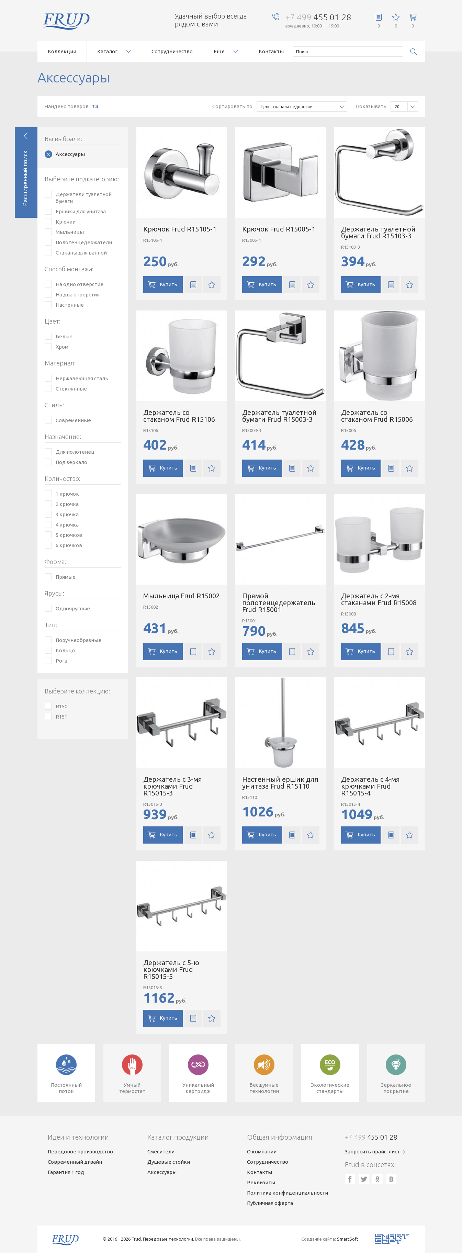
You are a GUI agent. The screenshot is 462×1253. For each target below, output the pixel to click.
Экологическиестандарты (330, 1088)
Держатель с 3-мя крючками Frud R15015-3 (172, 786)
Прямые (66, 577)
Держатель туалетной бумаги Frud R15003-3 (279, 415)
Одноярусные (73, 608)
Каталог (107, 51)
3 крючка (67, 514)
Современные (73, 420)
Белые (64, 336)
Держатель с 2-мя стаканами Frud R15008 (379, 599)
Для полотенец (75, 452)
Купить (168, 284)
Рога (61, 661)
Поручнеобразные (78, 640)
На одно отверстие (79, 284)
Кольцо (65, 650)
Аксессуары (70, 154)
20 (406, 107)
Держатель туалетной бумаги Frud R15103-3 (378, 232)
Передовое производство (80, 1151)
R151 (61, 717)
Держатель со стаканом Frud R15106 (179, 415)
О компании (262, 1151)
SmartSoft (347, 1239)
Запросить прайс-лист (372, 1151)
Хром (62, 347)
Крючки (66, 222)
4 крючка (67, 525)
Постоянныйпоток (66, 1088)
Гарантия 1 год (66, 1172)
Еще (219, 51)
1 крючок (67, 494)
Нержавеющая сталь (82, 378)
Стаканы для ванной (81, 253)
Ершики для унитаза (81, 211)
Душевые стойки (168, 1162)
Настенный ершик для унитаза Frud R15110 (280, 782)
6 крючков (69, 545)
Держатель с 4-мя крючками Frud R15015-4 (370, 786)
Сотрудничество (172, 51)
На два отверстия (78, 294)
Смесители (160, 1151)
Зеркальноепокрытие (396, 1088)
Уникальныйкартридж (198, 1088)
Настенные (70, 305)
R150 (61, 706)
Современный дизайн (75, 1162)
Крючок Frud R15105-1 (179, 229)
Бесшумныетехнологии (264, 1088)
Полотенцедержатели (84, 242)
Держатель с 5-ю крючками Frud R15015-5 (171, 969)
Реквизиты (261, 1182)
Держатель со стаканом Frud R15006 (377, 415)
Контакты (271, 51)
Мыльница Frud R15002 (181, 596)
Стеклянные (71, 389)
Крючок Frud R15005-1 (278, 229)
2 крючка (67, 504)
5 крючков (69, 535)
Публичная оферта (270, 1203)
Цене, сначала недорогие (304, 107)
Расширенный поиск (25, 178)
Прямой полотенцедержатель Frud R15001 (278, 602)
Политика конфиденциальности (287, 1193)
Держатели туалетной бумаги (84, 197)
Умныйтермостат (132, 1088)
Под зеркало (71, 462)
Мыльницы (70, 232)
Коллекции (62, 51)
